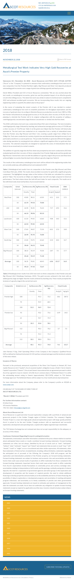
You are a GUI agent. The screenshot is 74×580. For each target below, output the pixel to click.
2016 (8, 548)
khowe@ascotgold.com (22, 408)
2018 (8, 538)
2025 (8, 503)
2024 (8, 508)
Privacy (31, 577)
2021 (8, 523)
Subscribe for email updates (57, 567)
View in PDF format (64, 59)
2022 (8, 518)
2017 (8, 543)
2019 (8, 533)
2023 (8, 513)
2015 (8, 553)
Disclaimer (25, 577)
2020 (8, 528)
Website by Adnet (65, 577)
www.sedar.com (8, 385)
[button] (69, 13)
